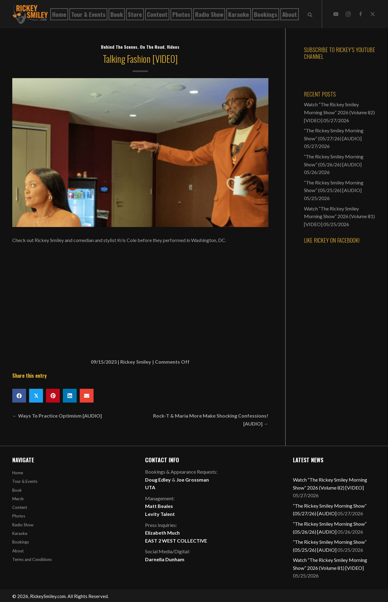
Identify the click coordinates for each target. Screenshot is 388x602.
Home (17, 472)
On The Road (152, 47)
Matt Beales (159, 506)
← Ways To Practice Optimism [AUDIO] (57, 415)
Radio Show (22, 524)
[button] (335, 14)
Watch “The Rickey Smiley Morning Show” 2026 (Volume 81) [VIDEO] (339, 216)
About (18, 550)
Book (17, 490)
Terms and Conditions (32, 559)
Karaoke (19, 533)
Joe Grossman (192, 480)
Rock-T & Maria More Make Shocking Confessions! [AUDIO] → (210, 419)
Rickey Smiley (135, 362)
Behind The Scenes (119, 47)
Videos (173, 47)
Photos (18, 515)
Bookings (20, 542)
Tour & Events (24, 481)
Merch (18, 498)
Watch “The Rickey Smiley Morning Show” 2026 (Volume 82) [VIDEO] (339, 112)
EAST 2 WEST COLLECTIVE (176, 540)
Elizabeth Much (162, 533)
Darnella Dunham (164, 559)
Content (19, 507)
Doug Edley (158, 480)
